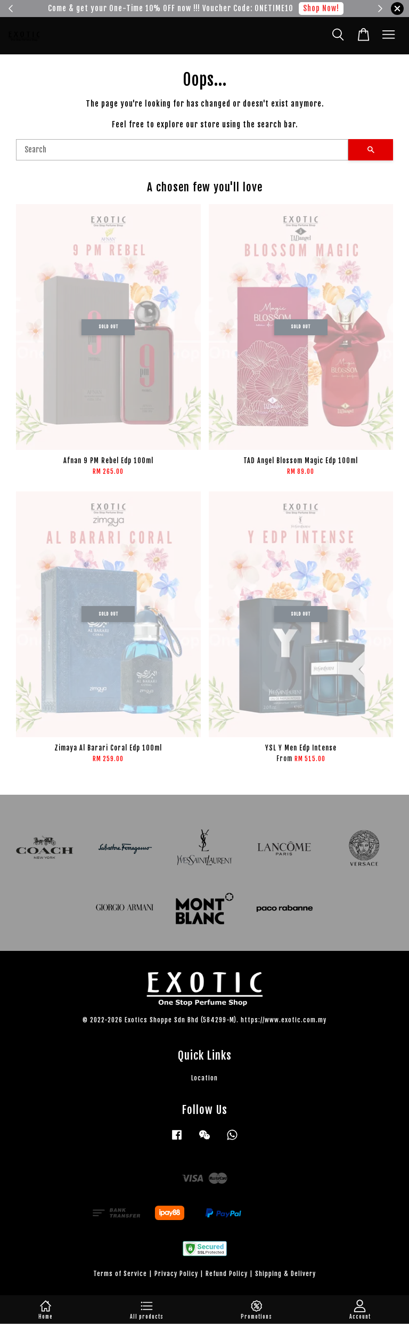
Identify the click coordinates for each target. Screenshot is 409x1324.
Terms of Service (120, 1274)
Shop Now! (321, 8)
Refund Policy (227, 1274)
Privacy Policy (176, 1274)
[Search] (182, 149)
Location (204, 1078)
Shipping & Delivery (285, 1274)
